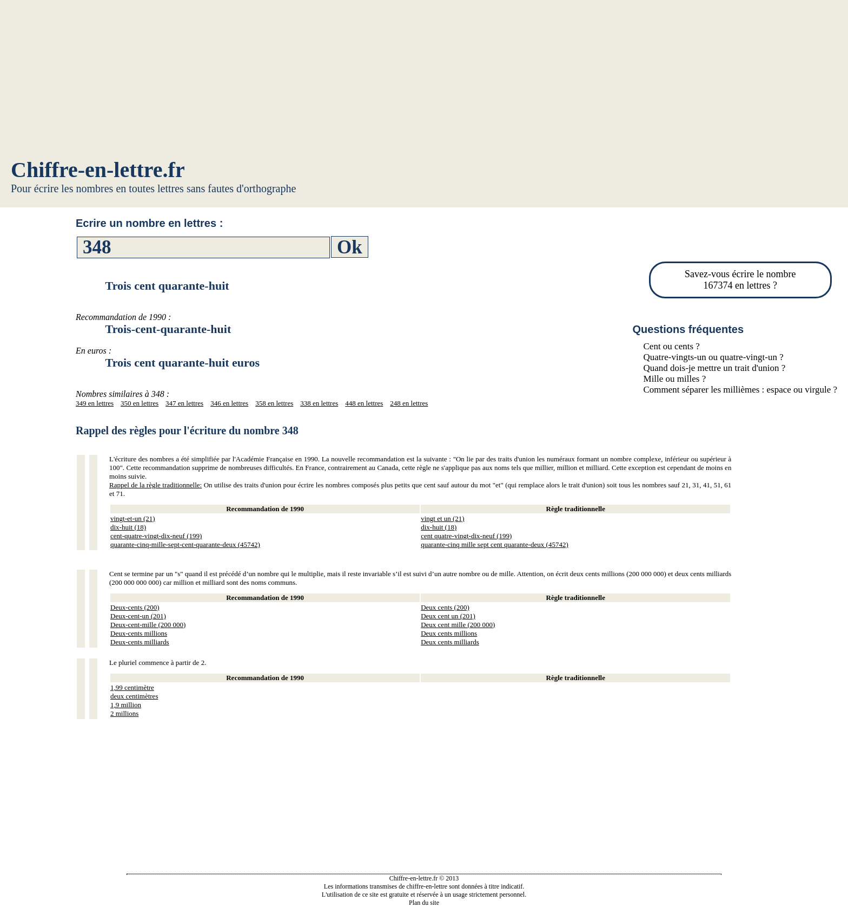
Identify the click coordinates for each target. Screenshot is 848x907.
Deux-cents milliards (139, 642)
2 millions (124, 713)
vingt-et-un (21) (132, 518)
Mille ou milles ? (675, 379)
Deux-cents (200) (135, 607)
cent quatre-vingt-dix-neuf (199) (466, 536)
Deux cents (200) (445, 607)
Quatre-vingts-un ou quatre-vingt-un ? (714, 357)
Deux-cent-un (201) (138, 616)
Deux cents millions (449, 633)
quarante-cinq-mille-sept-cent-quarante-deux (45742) (185, 544)
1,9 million (125, 705)
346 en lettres (229, 403)
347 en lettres (184, 403)
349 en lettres (95, 403)
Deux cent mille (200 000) (458, 625)
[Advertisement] (424, 81)
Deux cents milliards (450, 642)
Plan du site (424, 902)
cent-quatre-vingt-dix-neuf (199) (156, 536)
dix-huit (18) (128, 527)
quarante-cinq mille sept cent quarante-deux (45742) (494, 544)
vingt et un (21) (443, 518)
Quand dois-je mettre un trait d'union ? (715, 368)
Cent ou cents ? (672, 346)
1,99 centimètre (132, 687)
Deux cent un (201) (448, 616)
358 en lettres (274, 403)
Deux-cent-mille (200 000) (148, 625)
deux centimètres (134, 696)
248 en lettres (409, 403)
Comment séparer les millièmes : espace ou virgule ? (740, 389)
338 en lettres (319, 403)
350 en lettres (139, 403)
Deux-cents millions (138, 633)
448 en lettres (364, 403)
